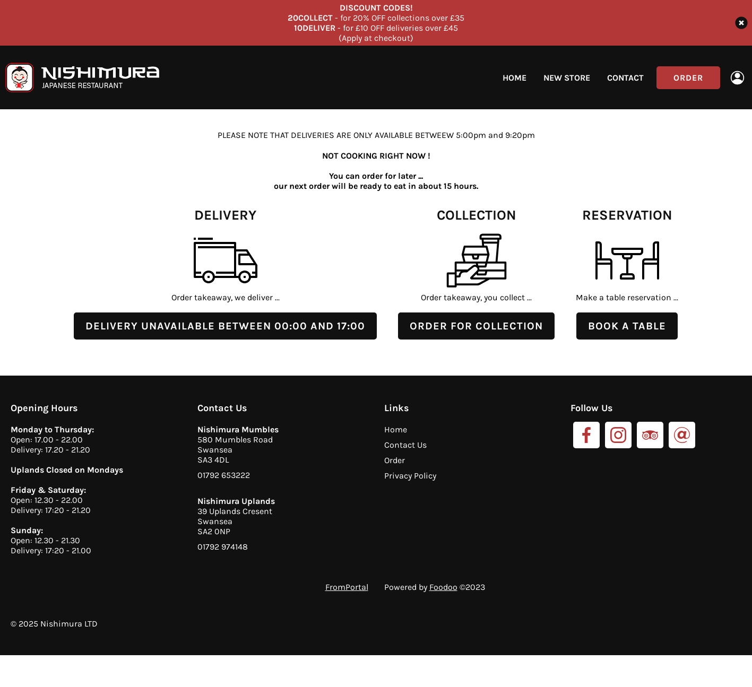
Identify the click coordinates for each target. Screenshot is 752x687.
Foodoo (443, 587)
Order (688, 78)
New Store (566, 78)
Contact (625, 78)
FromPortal (346, 587)
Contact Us (405, 445)
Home (514, 78)
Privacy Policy (410, 476)
